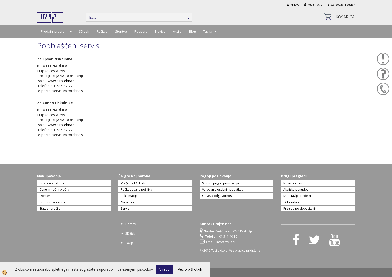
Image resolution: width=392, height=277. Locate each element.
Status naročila (50, 208)
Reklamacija (129, 196)
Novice (160, 31)
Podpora (141, 31)
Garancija (127, 202)
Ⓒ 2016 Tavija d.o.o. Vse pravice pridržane (230, 250)
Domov (131, 224)
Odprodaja (292, 202)
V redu (165, 269)
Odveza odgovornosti (218, 196)
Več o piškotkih (190, 269)
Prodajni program (54, 31)
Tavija (207, 31)
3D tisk (84, 31)
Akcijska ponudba (296, 189)
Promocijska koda (52, 202)
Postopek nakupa (52, 183)
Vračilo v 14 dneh (133, 183)
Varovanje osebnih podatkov (222, 189)
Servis (125, 208)
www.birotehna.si (62, 80)
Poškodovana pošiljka (136, 189)
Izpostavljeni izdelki (297, 196)
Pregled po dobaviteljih (300, 208)
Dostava (46, 196)
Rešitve (102, 31)
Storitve (121, 31)
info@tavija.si (225, 242)
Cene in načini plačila (54, 189)
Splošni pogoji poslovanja (220, 183)
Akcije (177, 31)
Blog (192, 31)
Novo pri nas (293, 183)
